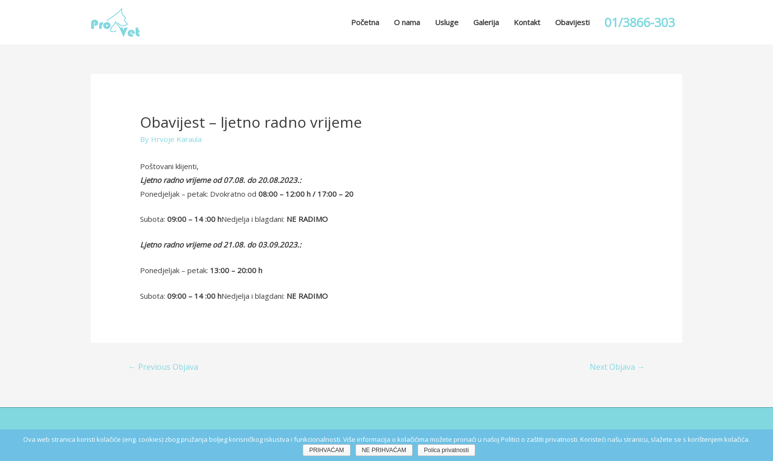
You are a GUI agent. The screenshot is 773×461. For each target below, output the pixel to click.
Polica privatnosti (446, 450)
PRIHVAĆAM (326, 450)
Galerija (486, 22)
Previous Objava (163, 366)
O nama (407, 22)
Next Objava (617, 366)
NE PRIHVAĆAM (384, 450)
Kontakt (527, 22)
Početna (365, 22)
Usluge (446, 22)
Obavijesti (572, 22)
